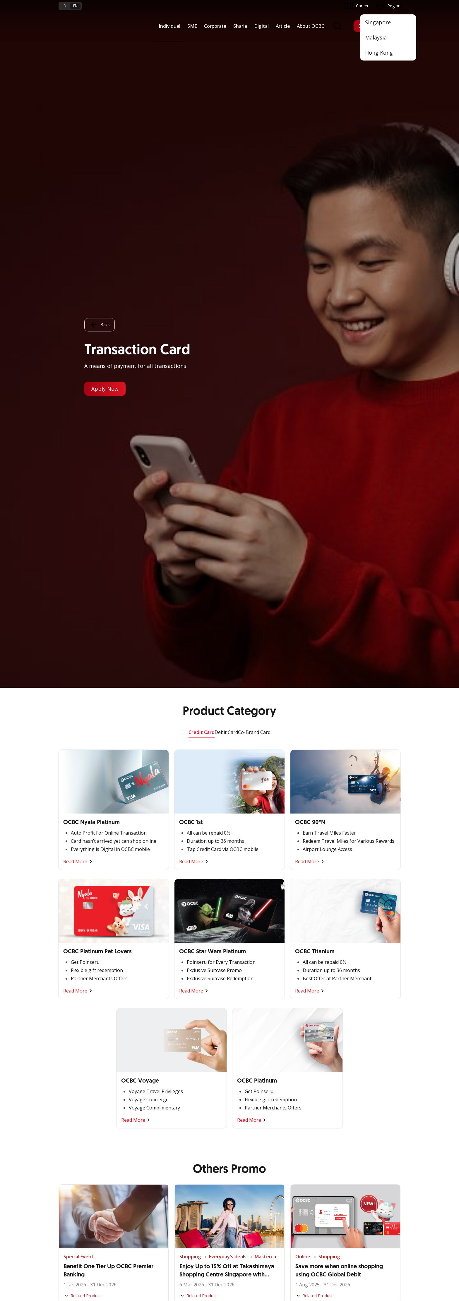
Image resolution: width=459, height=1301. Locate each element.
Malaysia (376, 37)
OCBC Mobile (245, 1052)
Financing (183, 1063)
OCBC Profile (302, 1063)
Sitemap (346, 1257)
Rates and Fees (73, 1190)
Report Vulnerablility (381, 1257)
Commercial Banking (136, 1052)
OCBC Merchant (247, 1133)
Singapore (378, 22)
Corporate (215, 26)
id (64, 5)
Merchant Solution (249, 1122)
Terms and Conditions (137, 1169)
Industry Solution (132, 1115)
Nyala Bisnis (70, 1052)
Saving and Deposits (193, 1052)
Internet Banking (248, 1091)
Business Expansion (135, 1073)
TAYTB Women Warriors (82, 1063)
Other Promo (229, 631)
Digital (261, 26)
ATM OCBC (243, 1063)
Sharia (240, 26)
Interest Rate (71, 1211)
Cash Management (77, 1073)
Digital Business (74, 1094)
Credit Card (202, 44)
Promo (65, 1169)
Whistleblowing (314, 1257)
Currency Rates (73, 1201)
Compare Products (254, 712)
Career (123, 1190)
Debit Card (226, 44)
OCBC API (241, 1143)
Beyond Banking (74, 1105)
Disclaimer (246, 1257)
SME (192, 26)
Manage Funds (131, 1084)
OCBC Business (247, 1101)
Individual (169, 26)
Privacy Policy (278, 1257)
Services (182, 1073)
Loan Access (71, 1084)
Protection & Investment (197, 1084)
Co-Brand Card (254, 44)
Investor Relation (306, 1073)
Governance (301, 1084)
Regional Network (76, 1126)
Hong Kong (379, 52)
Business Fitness (74, 1115)
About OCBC (310, 26)
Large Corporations (135, 1063)
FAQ (121, 1180)
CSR (294, 1094)
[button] (390, 1190)
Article (283, 26)
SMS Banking (244, 1112)
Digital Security (131, 1211)
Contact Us (185, 1204)
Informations (302, 1052)
